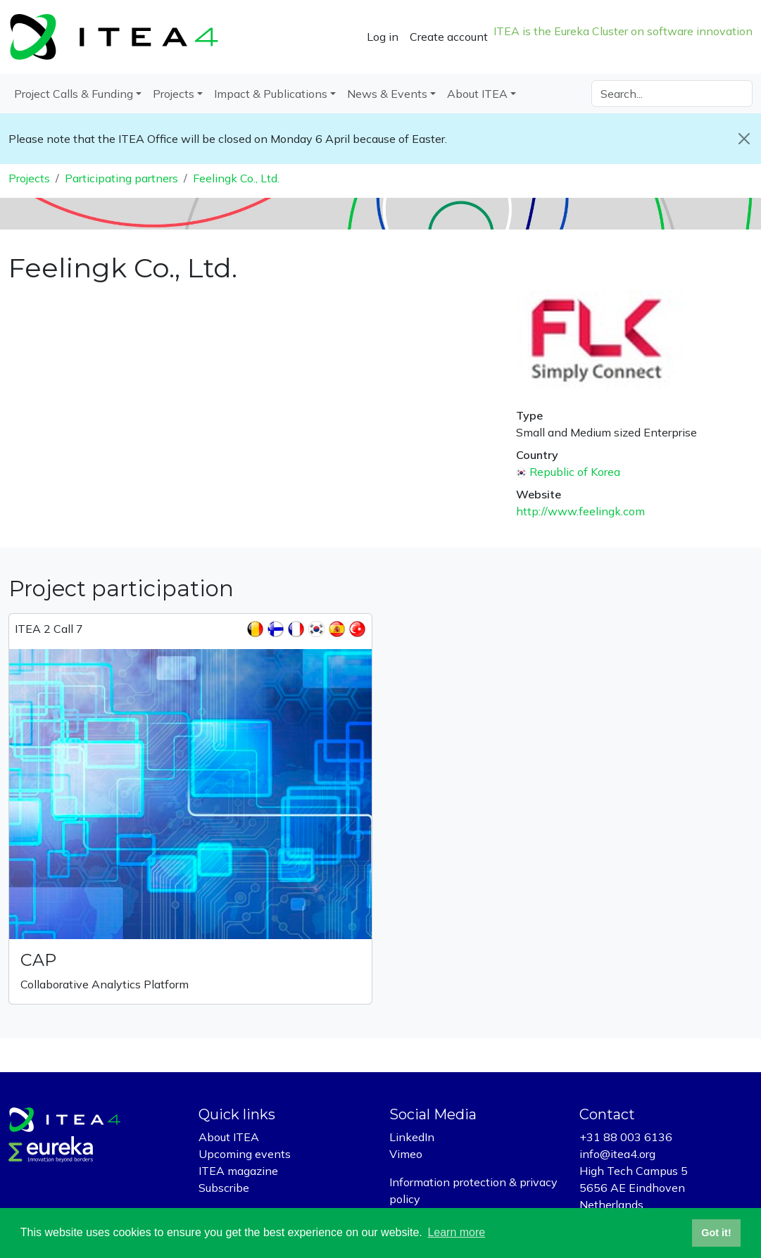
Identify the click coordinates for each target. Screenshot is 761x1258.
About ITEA (229, 1137)
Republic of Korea (574, 472)
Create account (449, 37)
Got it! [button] (716, 1232)
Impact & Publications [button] (270, 94)
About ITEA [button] (477, 94)
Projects (29, 178)
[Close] (744, 138)
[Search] (672, 93)
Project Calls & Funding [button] (73, 94)
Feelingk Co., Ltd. (236, 178)
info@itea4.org (617, 1154)
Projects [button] (173, 94)
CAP (38, 960)
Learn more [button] (456, 1232)
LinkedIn (411, 1137)
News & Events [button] (387, 94)
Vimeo (405, 1154)
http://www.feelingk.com (580, 511)
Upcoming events (245, 1154)
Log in (382, 37)
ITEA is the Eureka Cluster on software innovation (623, 31)
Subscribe (224, 1188)
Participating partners (121, 178)
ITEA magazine (238, 1171)
